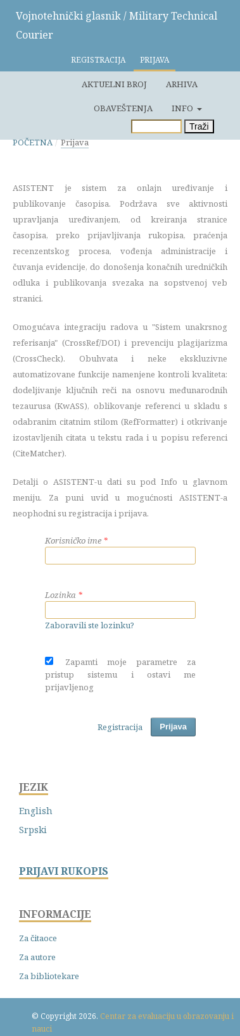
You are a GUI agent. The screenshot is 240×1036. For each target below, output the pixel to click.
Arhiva (182, 84)
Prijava (154, 59)
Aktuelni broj (114, 84)
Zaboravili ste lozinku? (89, 625)
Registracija (98, 59)
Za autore (37, 957)
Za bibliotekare (49, 976)
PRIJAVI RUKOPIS (63, 871)
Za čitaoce (38, 938)
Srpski (33, 830)
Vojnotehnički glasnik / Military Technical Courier (116, 25)
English (36, 811)
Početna (33, 142)
